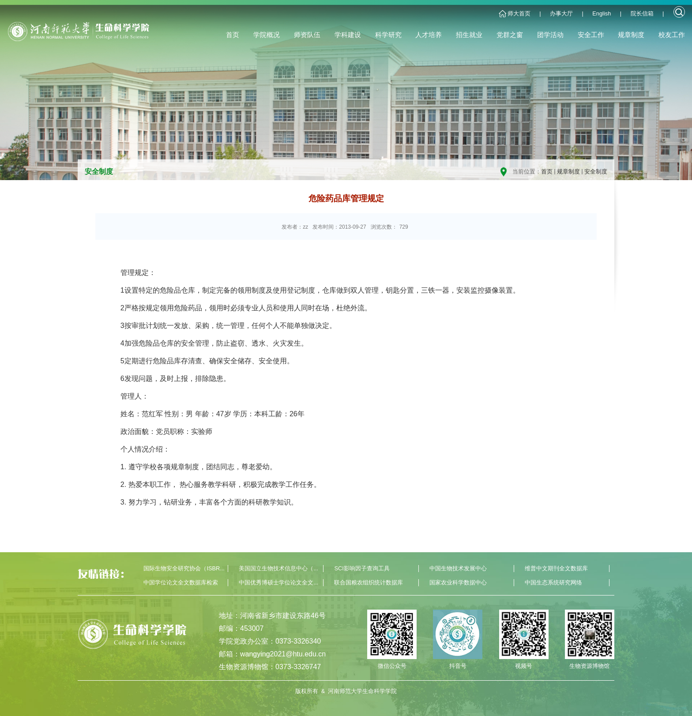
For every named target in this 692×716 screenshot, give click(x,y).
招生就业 (469, 34)
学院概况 (266, 34)
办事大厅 (561, 13)
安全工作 (591, 34)
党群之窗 (509, 34)
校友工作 (671, 34)
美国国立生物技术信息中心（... (278, 568)
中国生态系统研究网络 (553, 582)
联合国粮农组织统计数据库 (368, 582)
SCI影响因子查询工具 (361, 568)
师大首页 (519, 13)
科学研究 (388, 34)
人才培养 (428, 34)
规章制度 (631, 34)
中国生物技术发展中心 (458, 568)
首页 (232, 34)
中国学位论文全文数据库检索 (180, 582)
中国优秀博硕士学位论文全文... (278, 582)
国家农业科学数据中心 (458, 582)
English (601, 13)
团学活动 (550, 34)
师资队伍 (307, 34)
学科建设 (348, 34)
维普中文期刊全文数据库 (556, 568)
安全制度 (595, 171)
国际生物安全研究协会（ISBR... (184, 568)
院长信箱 (642, 13)
